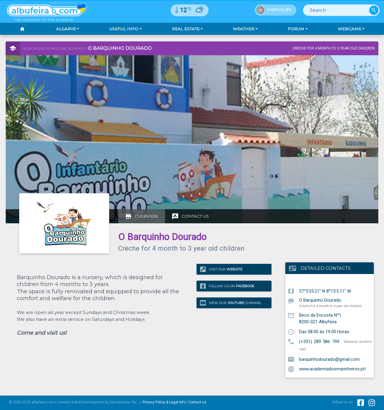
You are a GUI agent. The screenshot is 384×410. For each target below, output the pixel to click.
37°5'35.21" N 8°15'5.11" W (325, 291)
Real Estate (186, 28)
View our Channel (231, 303)
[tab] (141, 216)
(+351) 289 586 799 (319, 341)
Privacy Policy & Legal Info (163, 402)
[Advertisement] (181, 184)
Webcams (349, 28)
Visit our (221, 269)
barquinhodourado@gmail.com (329, 359)
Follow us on (227, 286)
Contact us (197, 402)
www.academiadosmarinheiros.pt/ (332, 369)
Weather (243, 28)
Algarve (66, 28)
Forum (296, 28)
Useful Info (123, 28)
